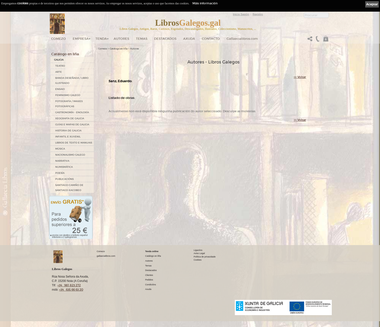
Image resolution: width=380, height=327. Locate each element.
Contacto (211, 39)
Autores (121, 39)
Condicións (150, 284)
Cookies (198, 260)
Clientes (149, 275)
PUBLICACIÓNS (64, 179)
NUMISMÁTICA (64, 166)
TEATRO (60, 65)
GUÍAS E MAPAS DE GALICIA (72, 124)
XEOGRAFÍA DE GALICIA (69, 118)
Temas (141, 39)
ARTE (58, 71)
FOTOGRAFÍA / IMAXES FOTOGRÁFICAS (69, 104)
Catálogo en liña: (65, 54)
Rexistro (258, 14)
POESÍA (59, 173)
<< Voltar (300, 77)
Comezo (58, 39)
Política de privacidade (205, 256)
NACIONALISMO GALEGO (70, 154)
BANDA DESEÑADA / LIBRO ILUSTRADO (71, 80)
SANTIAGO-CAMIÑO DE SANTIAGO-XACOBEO (69, 187)
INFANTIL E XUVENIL (67, 136)
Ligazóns (198, 250)
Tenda (101, 39)
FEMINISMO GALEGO (67, 95)
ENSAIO (60, 89)
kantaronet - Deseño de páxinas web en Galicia (306, 318)
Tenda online (151, 251)
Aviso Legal (199, 253)
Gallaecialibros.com (242, 39)
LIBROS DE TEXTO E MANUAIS (73, 142)
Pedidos (149, 280)
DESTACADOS (165, 39)
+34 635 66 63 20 (71, 289)
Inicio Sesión (241, 14)
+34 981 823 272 (69, 285)
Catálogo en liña (118, 49)
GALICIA (58, 59)
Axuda (189, 39)
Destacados (151, 270)
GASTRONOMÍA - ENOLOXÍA (72, 112)
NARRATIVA (62, 160)
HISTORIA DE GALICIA (68, 130)
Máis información (205, 3)
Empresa (81, 39)
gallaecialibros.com (106, 256)
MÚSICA (60, 148)
